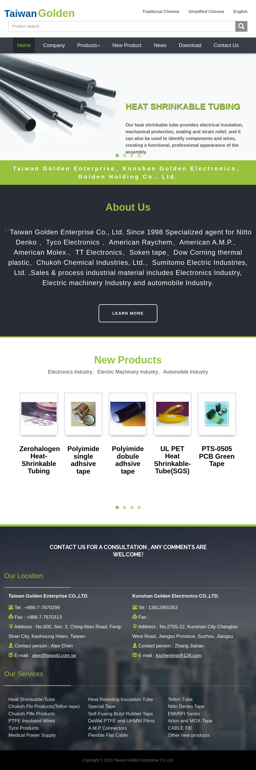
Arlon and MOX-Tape (190, 721)
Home (24, 45)
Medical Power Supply (32, 735)
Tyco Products (23, 728)
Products (88, 45)
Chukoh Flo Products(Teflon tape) (44, 706)
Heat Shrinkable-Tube (31, 699)
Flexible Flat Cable (108, 735)
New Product (126, 45)
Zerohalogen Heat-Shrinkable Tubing (39, 460)
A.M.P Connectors (107, 728)
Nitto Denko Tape (186, 706)
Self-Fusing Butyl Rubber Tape (120, 713)
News (160, 45)
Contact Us (226, 45)
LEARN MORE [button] (128, 313)
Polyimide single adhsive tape (83, 460)
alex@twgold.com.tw (54, 655)
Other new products (189, 735)
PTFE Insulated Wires (31, 721)
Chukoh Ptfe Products (31, 713)
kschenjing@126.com (179, 655)
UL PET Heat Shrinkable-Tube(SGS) (172, 460)
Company (54, 45)
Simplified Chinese (206, 11)
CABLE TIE (180, 728)
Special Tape (101, 706)
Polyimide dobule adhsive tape (128, 460)
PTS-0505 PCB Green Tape (217, 456)
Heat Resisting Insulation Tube (120, 699)
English (240, 11)
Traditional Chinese (160, 11)
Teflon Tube (180, 699)
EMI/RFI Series (184, 713)
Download (190, 45)
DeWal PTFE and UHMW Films (121, 721)
